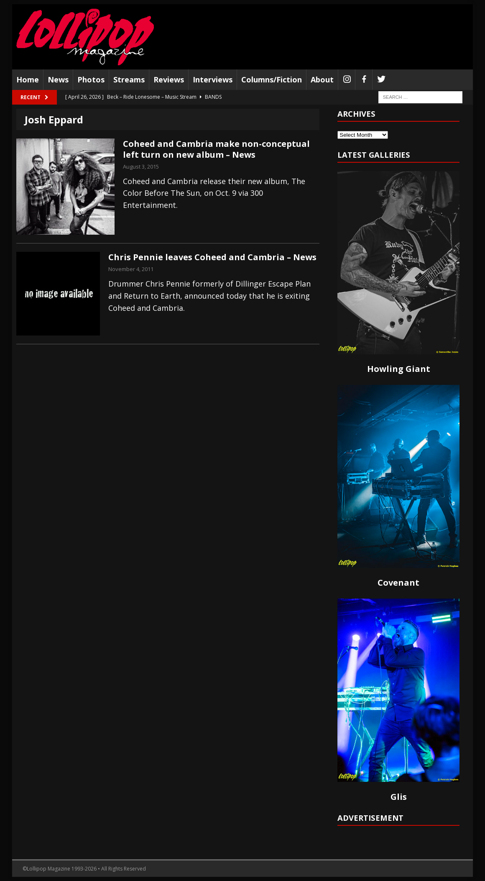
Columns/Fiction (271, 79)
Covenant (398, 582)
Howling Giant (398, 368)
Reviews (168, 79)
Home (27, 79)
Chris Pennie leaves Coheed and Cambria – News (212, 257)
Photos (91, 79)
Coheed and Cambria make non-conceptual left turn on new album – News (216, 149)
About (322, 79)
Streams (129, 79)
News (58, 79)
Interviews (212, 79)
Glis (399, 796)
